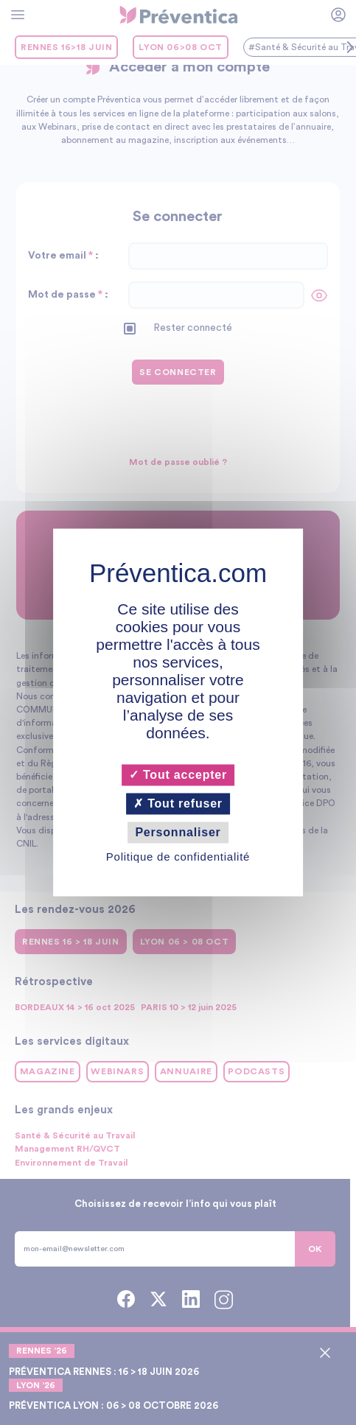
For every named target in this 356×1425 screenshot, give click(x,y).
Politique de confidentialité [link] (178, 857)
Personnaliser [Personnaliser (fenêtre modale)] (177, 832)
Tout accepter (178, 774)
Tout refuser (178, 803)
